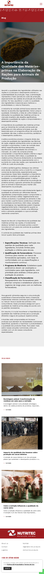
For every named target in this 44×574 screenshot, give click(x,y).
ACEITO (7, 568)
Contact (4, 547)
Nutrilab (26, 543)
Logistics (5, 550)
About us (5, 543)
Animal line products (30, 550)
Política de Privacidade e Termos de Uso (20, 564)
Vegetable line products (31, 547)
